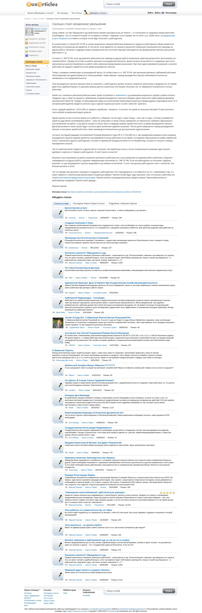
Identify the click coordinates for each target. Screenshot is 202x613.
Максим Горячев (75, 263)
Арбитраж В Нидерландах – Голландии (85, 298)
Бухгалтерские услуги (76, 208)
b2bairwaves (74, 248)
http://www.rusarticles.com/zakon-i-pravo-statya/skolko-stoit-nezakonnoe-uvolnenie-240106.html (104, 192)
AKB (70, 278)
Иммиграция (31, 83)
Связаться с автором (37, 39)
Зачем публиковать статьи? (40, 13)
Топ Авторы (62, 13)
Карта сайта (48, 603)
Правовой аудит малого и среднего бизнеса (87, 570)
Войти (150, 13)
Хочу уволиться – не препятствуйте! (83, 525)
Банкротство (31, 73)
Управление (93, 218)
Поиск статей (49, 601)
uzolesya (72, 218)
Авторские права (33, 69)
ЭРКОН (72, 345)
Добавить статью (98, 13)
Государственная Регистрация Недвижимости (88, 428)
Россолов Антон (75, 233)
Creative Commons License (76, 611)
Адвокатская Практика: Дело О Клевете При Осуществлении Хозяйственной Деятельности (111, 283)
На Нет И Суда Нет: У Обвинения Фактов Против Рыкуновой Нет (98, 318)
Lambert (72, 390)
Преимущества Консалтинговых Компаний (86, 238)
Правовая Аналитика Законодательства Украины (90, 458)
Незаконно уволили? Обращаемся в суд (85, 253)
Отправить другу (35, 51)
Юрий (71, 452)
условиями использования (100, 609)
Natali (71, 408)
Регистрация (171, 13)
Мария (71, 375)
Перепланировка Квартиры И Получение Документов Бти (94, 413)
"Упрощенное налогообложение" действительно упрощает (95, 492)
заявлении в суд (123, 95)
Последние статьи (51, 593)
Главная (27, 19)
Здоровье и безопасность (36, 80)
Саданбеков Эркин (76, 327)
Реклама (86, 595)
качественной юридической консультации (77, 178)
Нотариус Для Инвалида (77, 395)
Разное (93, 278)
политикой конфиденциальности (132, 609)
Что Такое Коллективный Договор (82, 268)
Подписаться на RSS (37, 43)
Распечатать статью (37, 47)
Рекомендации (30, 603)
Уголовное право (100, 293)
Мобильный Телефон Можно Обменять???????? (90, 365)
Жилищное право (33, 76)
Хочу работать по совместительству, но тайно (88, 510)
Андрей (72, 293)
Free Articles (112, 611)
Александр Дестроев (64, 360)
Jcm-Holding (73, 422)
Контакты (28, 593)
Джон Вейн (60, 312)
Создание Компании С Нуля (79, 223)
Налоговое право (100, 345)
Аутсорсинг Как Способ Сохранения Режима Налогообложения (97, 333)
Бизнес (82, 218)
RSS (65, 593)
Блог (26, 605)
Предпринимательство (103, 233)
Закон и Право (39, 19)
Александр (73, 470)
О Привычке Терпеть (63, 350)
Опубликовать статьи (32, 600)
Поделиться (33, 55)
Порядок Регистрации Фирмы (80, 475)
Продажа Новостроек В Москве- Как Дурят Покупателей (93, 443)
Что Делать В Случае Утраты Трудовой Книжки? (89, 380)
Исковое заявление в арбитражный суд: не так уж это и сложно (97, 540)
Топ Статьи (76, 13)
